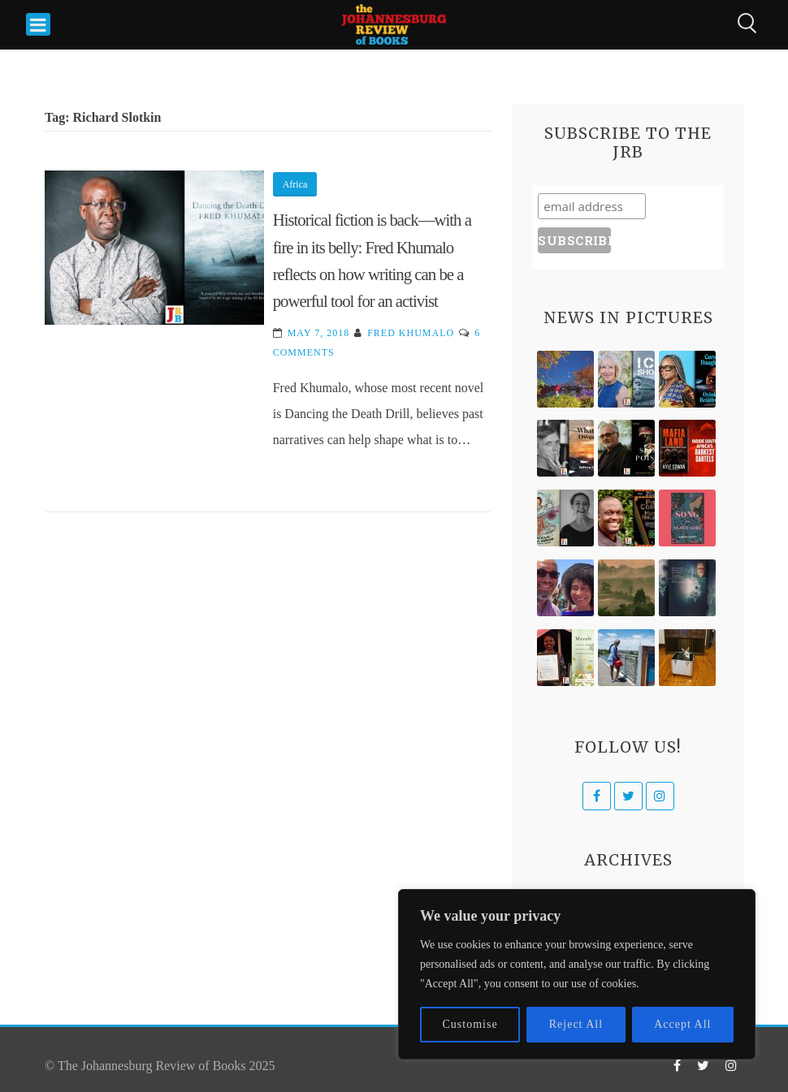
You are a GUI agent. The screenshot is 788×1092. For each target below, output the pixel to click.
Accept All (682, 1024)
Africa (295, 184)
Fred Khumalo (410, 333)
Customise (470, 1024)
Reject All (576, 1024)
